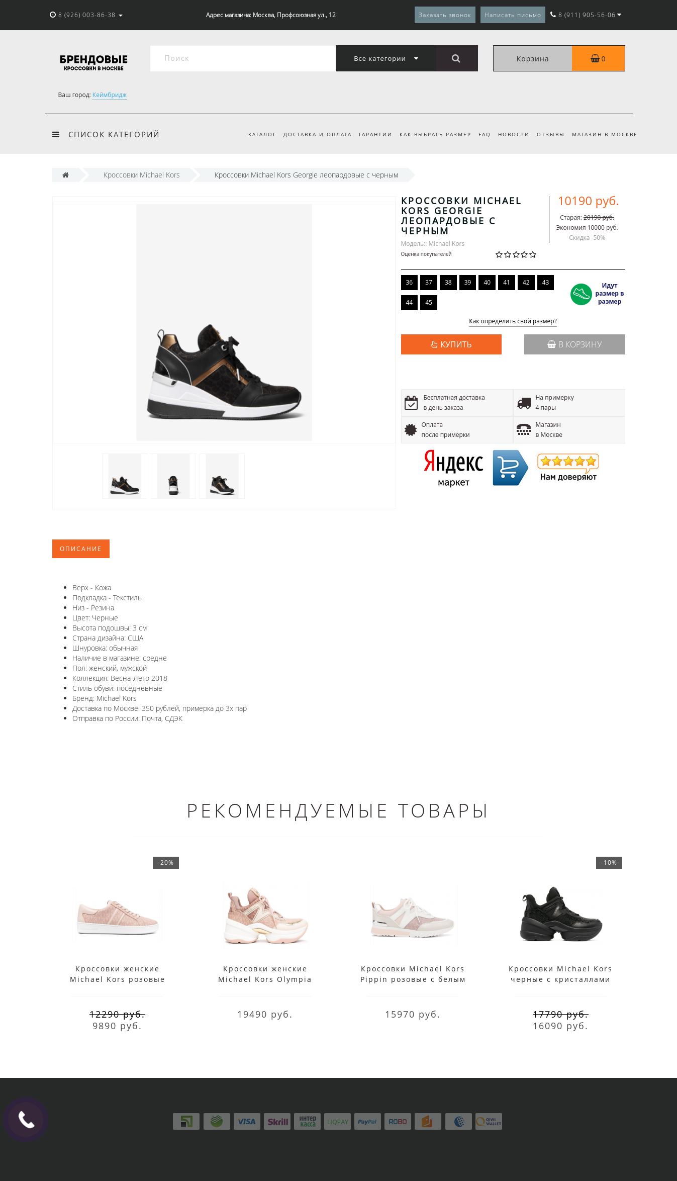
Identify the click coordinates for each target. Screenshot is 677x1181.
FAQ (480, 134)
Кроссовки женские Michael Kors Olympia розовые (265, 979)
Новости (511, 134)
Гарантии (367, 134)
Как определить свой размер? (513, 321)
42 (526, 282)
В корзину (574, 344)
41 (506, 282)
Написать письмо (513, 15)
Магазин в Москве (605, 134)
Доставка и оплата (308, 134)
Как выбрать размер (429, 134)
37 (428, 282)
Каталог (251, 134)
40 (487, 282)
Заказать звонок (445, 15)
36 (409, 282)
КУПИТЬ (455, 344)
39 (467, 282)
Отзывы (549, 134)
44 (409, 302)
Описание (81, 548)
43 (545, 282)
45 (428, 302)
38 (448, 282)
